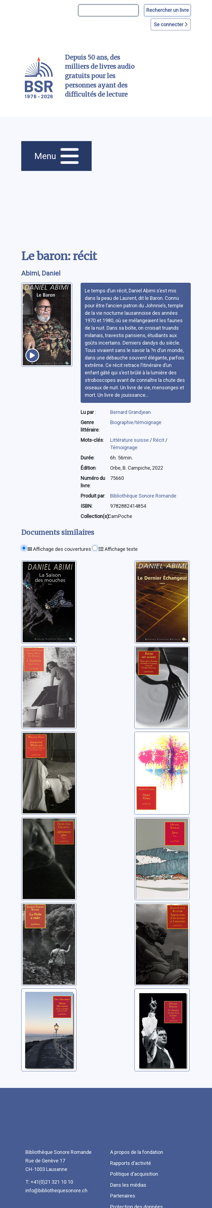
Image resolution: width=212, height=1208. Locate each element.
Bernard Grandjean (130, 412)
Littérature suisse (130, 440)
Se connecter (170, 24)
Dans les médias (128, 1185)
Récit (159, 440)
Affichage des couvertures (59, 549)
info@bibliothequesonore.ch (56, 1190)
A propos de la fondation (136, 1152)
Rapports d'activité (130, 1163)
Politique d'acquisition (134, 1174)
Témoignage (123, 447)
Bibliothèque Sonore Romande (143, 496)
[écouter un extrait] (32, 355)
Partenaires (122, 1196)
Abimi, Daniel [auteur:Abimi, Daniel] (40, 273)
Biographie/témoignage (135, 422)
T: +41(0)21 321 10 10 (49, 1182)
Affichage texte (118, 549)
